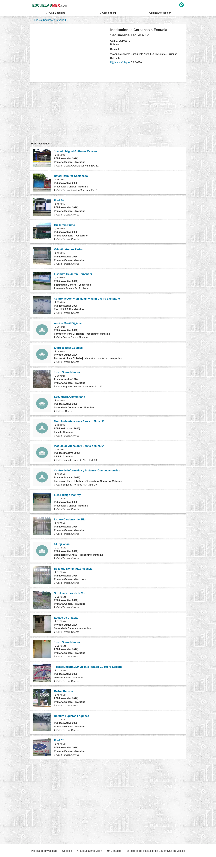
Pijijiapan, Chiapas (120, 62)
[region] (70, 53)
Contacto (114, 850)
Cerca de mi (108, 13)
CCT (55, 13)
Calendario (160, 13)
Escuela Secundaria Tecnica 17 (49, 20)
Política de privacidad (44, 850)
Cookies (67, 850)
